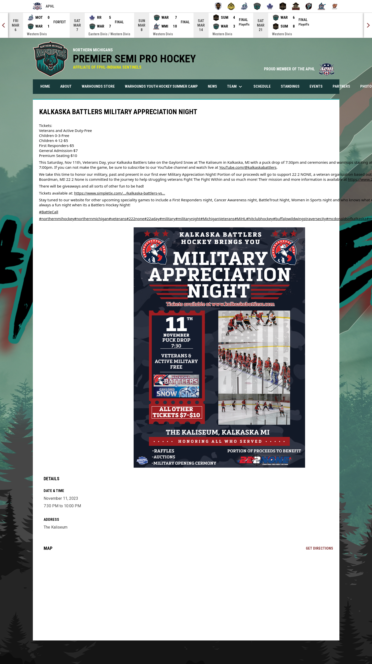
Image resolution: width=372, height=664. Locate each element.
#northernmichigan (91, 218)
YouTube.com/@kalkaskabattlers (248, 167)
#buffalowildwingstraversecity (299, 218)
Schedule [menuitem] (262, 86)
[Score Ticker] (186, 25)
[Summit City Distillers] (283, 6)
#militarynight (187, 218)
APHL (44, 6)
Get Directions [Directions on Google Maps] (319, 548)
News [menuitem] (212, 86)
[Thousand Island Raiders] (296, 6)
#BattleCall (48, 211)
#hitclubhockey (259, 218)
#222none (135, 218)
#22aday (152, 218)
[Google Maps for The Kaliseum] (188, 595)
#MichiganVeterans (217, 218)
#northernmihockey (56, 218)
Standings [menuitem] (292, 86)
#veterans (117, 218)
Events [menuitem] (316, 86)
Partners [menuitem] (341, 86)
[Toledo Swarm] (309, 6)
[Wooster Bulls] (334, 6)
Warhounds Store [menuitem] (100, 86)
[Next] (368, 25)
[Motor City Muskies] (244, 6)
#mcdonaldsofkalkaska (346, 218)
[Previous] (4, 25)
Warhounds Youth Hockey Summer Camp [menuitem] (163, 86)
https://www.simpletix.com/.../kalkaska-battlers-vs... (119, 193)
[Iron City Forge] (231, 6)
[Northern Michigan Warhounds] (257, 6)
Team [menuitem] (235, 87)
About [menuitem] (66, 86)
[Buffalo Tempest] (218, 6)
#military (167, 218)
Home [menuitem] (45, 86)
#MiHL (240, 218)
